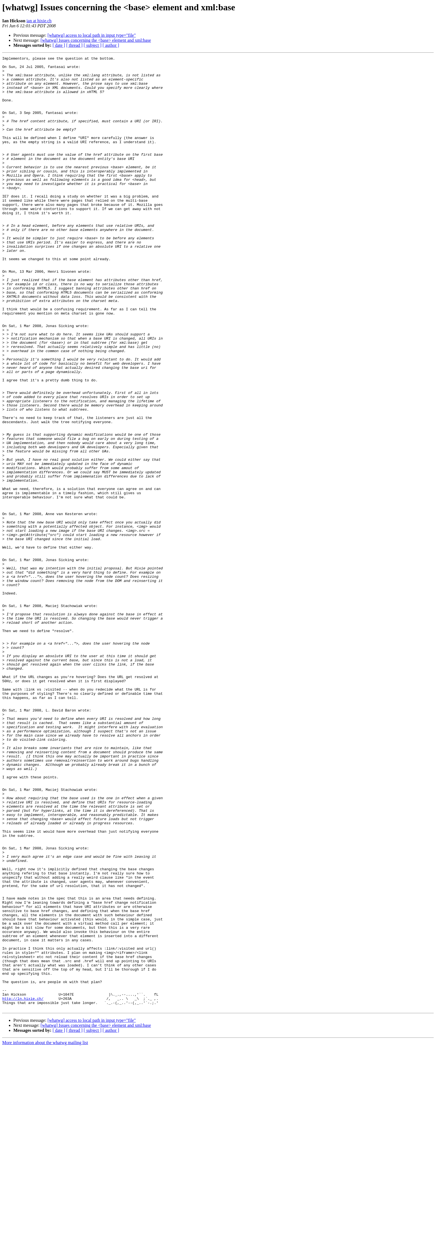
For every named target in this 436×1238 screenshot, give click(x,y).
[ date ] (59, 45)
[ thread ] (74, 45)
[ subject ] (92, 45)
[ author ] (111, 45)
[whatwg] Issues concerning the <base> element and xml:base (96, 40)
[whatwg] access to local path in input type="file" (92, 35)
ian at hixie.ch (38, 20)
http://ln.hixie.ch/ (22, 1187)
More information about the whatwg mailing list (45, 1233)
